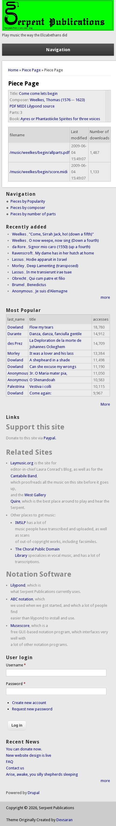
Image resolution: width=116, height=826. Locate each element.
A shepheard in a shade (50, 360)
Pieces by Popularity (28, 201)
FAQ (9, 761)
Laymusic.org (22, 463)
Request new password (32, 709)
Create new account (29, 702)
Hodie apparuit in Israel (46, 259)
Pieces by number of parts (33, 214)
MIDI (21, 106)
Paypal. (50, 438)
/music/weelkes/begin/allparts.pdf (40, 152)
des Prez (15, 343)
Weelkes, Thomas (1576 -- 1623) (57, 100)
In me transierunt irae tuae (49, 272)
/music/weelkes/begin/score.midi (38, 172)
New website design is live (28, 755)
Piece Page (31, 70)
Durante (14, 334)
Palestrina (16, 386)
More (105, 404)
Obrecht (19, 278)
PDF (13, 106)
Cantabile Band (24, 476)
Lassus (18, 259)
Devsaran (64, 820)
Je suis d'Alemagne (51, 291)
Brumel (18, 284)
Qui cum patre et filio (47, 278)
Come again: (40, 393)
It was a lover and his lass (52, 353)
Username (16, 665)
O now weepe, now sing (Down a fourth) (64, 240)
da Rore (19, 247)
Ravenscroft (22, 253)
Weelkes (19, 234)
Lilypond (18, 585)
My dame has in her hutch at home (64, 253)
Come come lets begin (38, 93)
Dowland (15, 327)
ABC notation (22, 599)
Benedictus (36, 284)
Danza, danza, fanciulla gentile (56, 334)
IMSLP (20, 522)
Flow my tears (41, 327)
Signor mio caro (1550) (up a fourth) (59, 247)
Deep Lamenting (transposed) (52, 265)
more (105, 297)
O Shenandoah (42, 380)
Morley (18, 265)
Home (13, 70)
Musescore (20, 625)
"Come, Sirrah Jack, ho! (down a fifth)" (61, 234)
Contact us (15, 768)
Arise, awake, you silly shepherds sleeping (42, 774)
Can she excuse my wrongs (53, 366)
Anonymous (22, 291)
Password (16, 684)
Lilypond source (41, 106)
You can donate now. (24, 749)
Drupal (33, 792)
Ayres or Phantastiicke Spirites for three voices (60, 119)
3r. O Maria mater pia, (48, 373)
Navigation (58, 49)
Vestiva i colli (40, 386)
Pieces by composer (28, 207)
